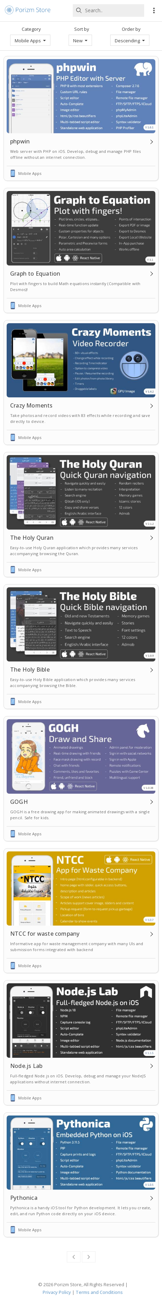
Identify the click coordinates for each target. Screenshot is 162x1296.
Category (31, 29)
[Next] (89, 1256)
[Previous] (73, 1256)
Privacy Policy (57, 1292)
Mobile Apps (30, 40)
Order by (131, 29)
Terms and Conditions (99, 1292)
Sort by (81, 29)
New (80, 40)
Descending (130, 40)
